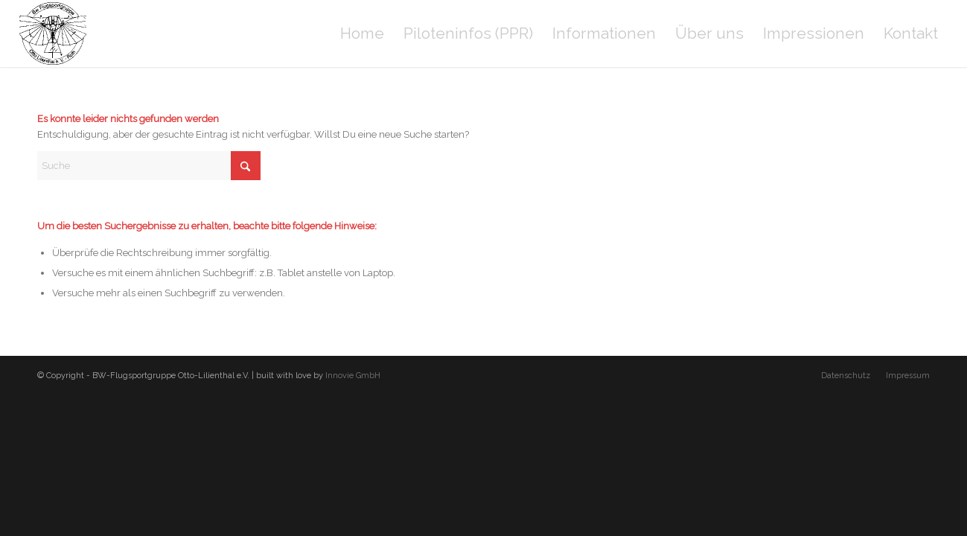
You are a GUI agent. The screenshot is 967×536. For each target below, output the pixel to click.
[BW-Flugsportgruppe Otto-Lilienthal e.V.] (52, 33)
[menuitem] (362, 33)
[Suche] (149, 165)
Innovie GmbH (352, 375)
